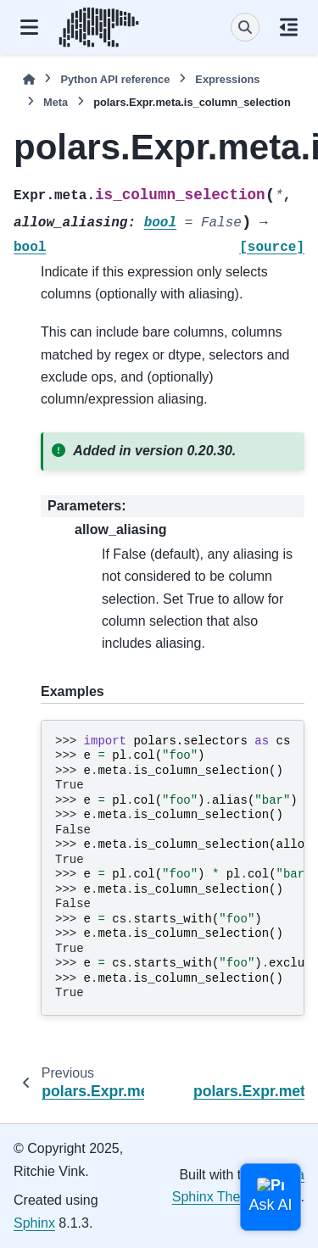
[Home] (29, 79)
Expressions (227, 79)
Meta (55, 102)
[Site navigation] (29, 27)
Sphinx (34, 1223)
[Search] (245, 27)
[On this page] (288, 27)
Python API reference (115, 79)
